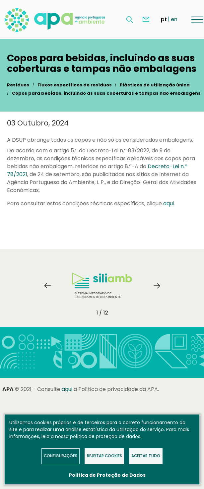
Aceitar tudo (145, 456)
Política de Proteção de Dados (107, 475)
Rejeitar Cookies (104, 456)
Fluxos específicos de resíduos (74, 85)
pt (164, 19)
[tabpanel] (102, 285)
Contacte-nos (146, 19)
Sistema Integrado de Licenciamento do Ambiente (102, 285)
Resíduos (18, 85)
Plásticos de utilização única (155, 85)
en (174, 19)
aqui (168, 203)
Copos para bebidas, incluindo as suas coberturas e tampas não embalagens (106, 93)
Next (157, 285)
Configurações (60, 456)
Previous (47, 285)
